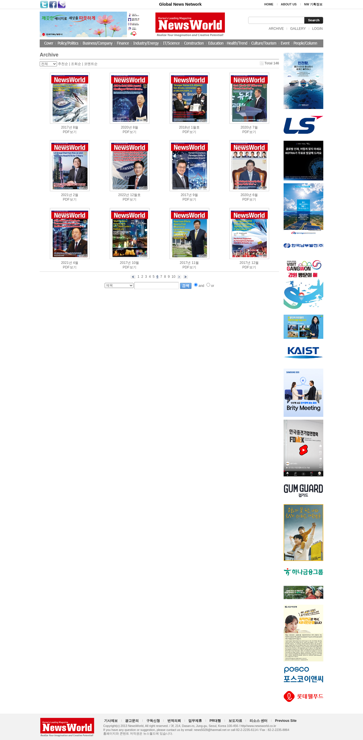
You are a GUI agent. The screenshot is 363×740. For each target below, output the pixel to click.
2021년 (66, 195)
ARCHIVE (276, 29)
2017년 (66, 127)
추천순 (63, 64)
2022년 (123, 195)
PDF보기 (70, 132)
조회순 (76, 64)
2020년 (126, 127)
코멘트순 (91, 64)
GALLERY (298, 29)
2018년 (184, 127)
